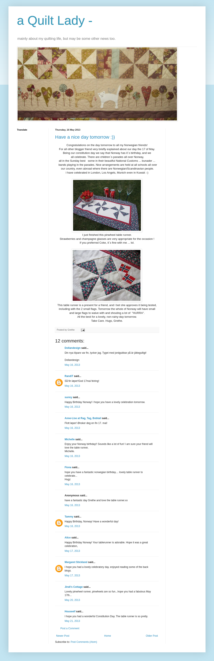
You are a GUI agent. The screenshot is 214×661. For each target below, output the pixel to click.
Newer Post (62, 635)
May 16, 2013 (72, 364)
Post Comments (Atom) (84, 641)
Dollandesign (73, 347)
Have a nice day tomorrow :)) (85, 137)
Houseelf (70, 611)
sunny (68, 397)
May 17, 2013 (72, 550)
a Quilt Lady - (55, 20)
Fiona (68, 467)
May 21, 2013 (72, 621)
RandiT (69, 376)
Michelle (70, 439)
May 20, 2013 (72, 600)
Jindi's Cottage (74, 586)
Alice (68, 537)
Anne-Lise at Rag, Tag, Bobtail (83, 418)
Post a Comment (69, 628)
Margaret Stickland (76, 562)
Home (107, 635)
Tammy (69, 516)
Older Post (152, 635)
